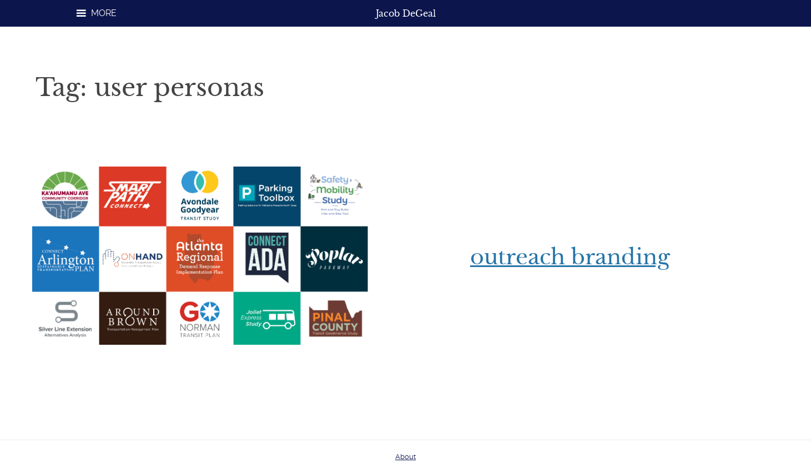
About (405, 456)
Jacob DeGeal (406, 13)
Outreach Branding (570, 257)
